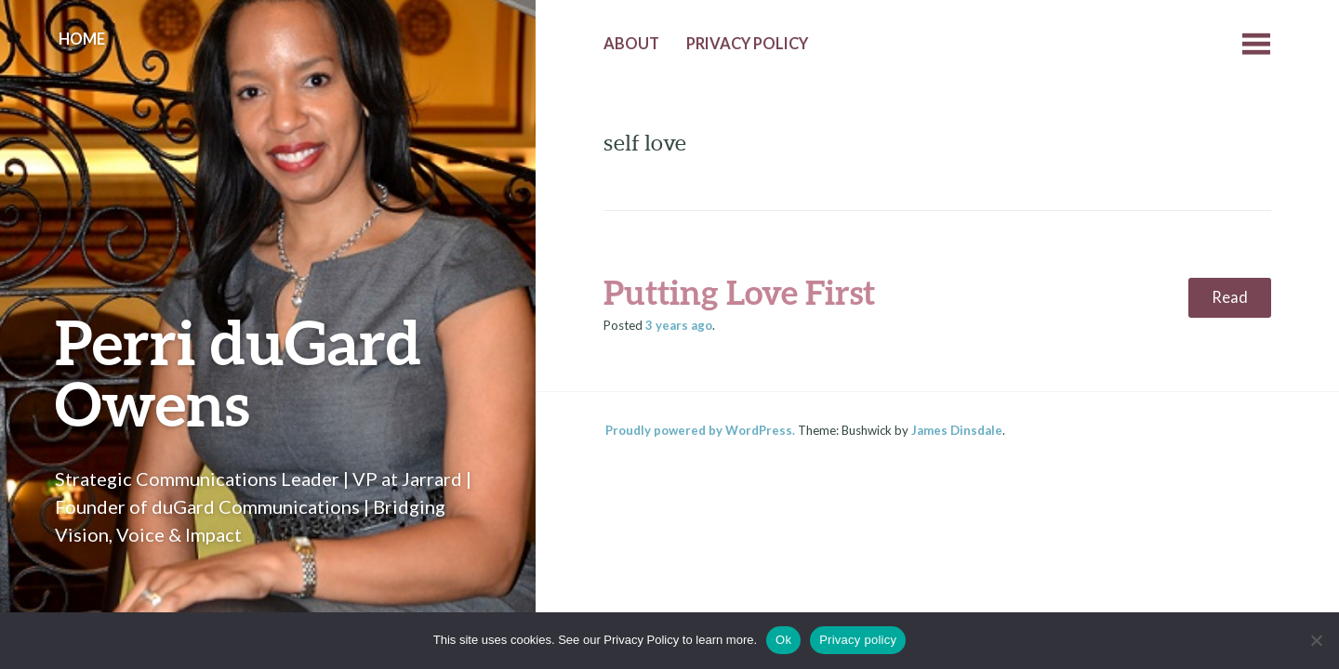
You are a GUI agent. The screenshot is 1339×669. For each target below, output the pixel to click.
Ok (783, 640)
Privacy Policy (747, 43)
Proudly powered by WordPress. (700, 430)
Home (82, 39)
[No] (1315, 640)
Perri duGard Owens (238, 372)
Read (1230, 297)
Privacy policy (857, 640)
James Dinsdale (956, 430)
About (631, 43)
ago (678, 325)
